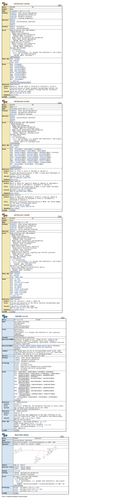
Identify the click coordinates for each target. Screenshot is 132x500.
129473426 (18, 78)
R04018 (12, 21)
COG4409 (17, 59)
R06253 (47, 348)
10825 (16, 149)
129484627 (18, 162)
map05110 (13, 229)
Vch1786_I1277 (19, 283)
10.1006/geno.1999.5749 (21, 178)
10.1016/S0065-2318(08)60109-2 (28, 410)
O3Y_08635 (17, 288)
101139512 (17, 154)
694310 (16, 164)
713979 (36, 164)
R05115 (44, 346)
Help (59, 5)
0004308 (16, 61)
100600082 (42, 159)
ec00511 (17, 358)
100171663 (17, 156)
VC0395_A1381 (19, 289)
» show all (14, 81)
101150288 (42, 154)
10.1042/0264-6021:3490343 (23, 191)
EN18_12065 (18, 284)
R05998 (16, 348)
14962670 (17, 195)
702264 (26, 164)
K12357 (16, 365)
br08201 (34, 477)
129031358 (30, 158)
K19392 (16, 369)
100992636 (17, 68)
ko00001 (31, 30)
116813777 (42, 161)
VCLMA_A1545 (18, 294)
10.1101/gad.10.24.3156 (21, 93)
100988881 (42, 153)
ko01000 (22, 48)
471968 (16, 66)
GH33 (16, 62)
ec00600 (17, 360)
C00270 (22, 445)
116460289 (17, 76)
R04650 (39, 346)
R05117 (49, 346)
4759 (35, 149)
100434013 (30, 156)
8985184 (17, 84)
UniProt (28, 82)
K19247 (16, 367)
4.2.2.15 (35, 354)
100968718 (17, 153)
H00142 (12, 26)
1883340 (24, 412)
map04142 (13, 18)
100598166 (17, 159)
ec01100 (17, 361)
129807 (26, 149)
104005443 (17, 151)
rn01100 (16, 475)
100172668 (17, 71)
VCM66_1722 (18, 293)
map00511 (13, 13)
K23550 (16, 370)
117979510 (54, 153)
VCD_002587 (18, 286)
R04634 (33, 346)
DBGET (4, 497)
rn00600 (16, 473)
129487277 (30, 162)
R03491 (12, 20)
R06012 (32, 348)
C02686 (15, 445)
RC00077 (16, 469)
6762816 (24, 403)
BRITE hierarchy (15, 57)
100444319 (42, 156)
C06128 (31, 445)
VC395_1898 (18, 291)
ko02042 (29, 266)
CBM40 (17, 277)
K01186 (16, 364)
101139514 (30, 154)
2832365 (17, 300)
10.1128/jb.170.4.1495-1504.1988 (25, 308)
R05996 (55, 346)
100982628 (30, 153)
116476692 (17, 161)
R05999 (12, 23)
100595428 (17, 74)
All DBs (13, 97)
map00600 (13, 15)
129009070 (18, 158)
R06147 (12, 25)
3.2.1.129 (49, 353)
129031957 (43, 158)
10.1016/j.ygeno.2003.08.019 (23, 207)
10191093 (17, 169)
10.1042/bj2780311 (23, 420)
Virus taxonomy (21, 82)
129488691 (43, 162)
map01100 (13, 16)
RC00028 (16, 468)
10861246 (17, 182)
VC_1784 (17, 280)
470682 (29, 151)
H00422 (12, 28)
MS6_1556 (17, 281)
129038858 (18, 73)
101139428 (17, 69)
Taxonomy (13, 82)
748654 (39, 151)
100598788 (30, 159)
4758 (15, 64)
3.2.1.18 (26, 11)
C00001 (38, 445)
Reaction (17, 349)
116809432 (30, 161)
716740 (16, 79)
